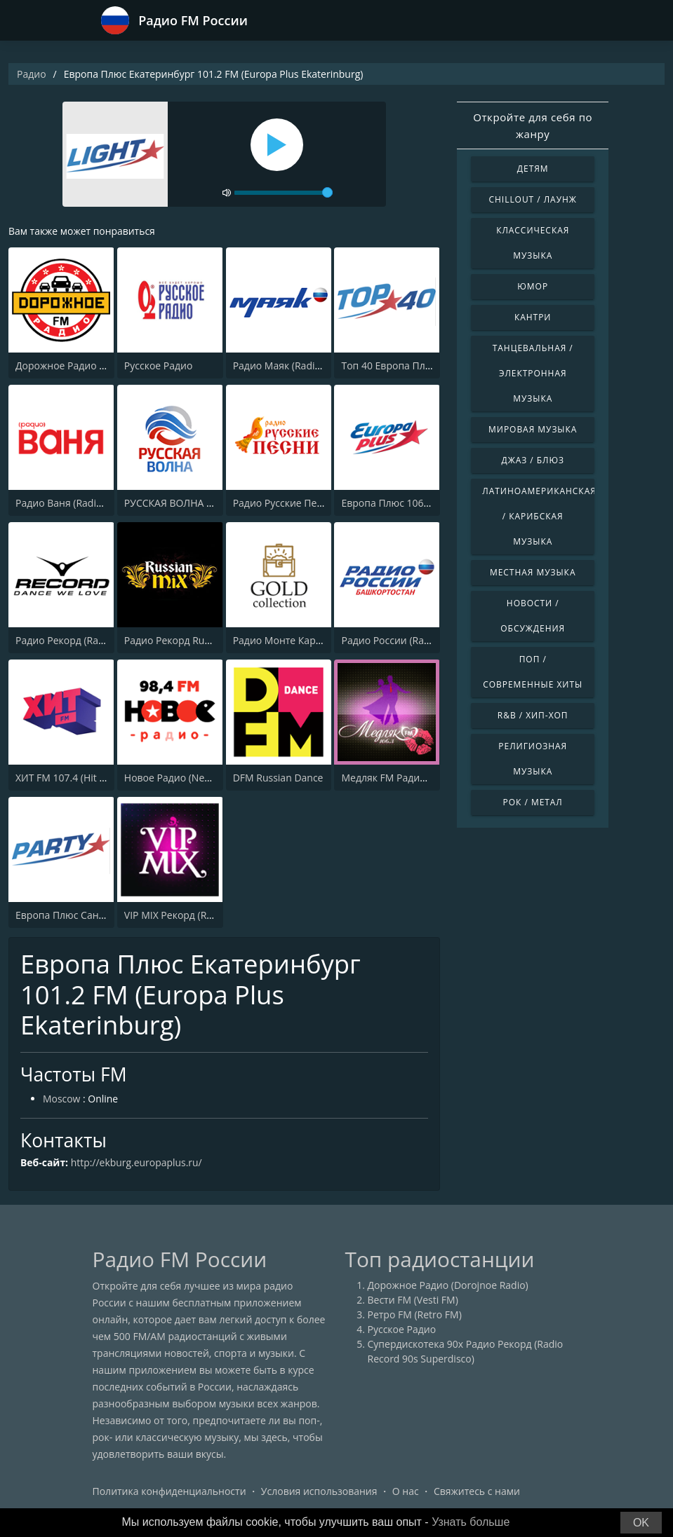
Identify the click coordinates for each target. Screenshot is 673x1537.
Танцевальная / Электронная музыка (533, 373)
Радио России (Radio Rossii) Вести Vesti (432, 640)
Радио (31, 74)
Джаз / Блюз (532, 460)
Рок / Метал (533, 802)
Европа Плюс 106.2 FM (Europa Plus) (426, 503)
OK (641, 1523)
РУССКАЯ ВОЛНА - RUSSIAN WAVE (202, 503)
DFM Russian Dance (278, 777)
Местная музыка (533, 572)
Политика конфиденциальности (169, 1491)
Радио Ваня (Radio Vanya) (75, 503)
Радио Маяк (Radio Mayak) (295, 365)
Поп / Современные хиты (532, 671)
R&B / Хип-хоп (533, 715)
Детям (533, 169)
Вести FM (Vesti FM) (413, 1299)
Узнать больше (470, 1522)
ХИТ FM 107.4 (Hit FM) (65, 777)
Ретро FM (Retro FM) (415, 1314)
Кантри (532, 317)
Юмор (532, 286)
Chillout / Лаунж (533, 199)
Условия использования (319, 1491)
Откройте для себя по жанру (532, 125)
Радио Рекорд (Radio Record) (82, 640)
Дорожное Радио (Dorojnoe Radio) (95, 365)
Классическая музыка (532, 242)
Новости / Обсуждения (532, 615)
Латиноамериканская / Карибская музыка (538, 516)
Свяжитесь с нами (477, 1491)
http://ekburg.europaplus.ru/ (137, 1163)
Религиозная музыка (532, 758)
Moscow (62, 1099)
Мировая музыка (532, 429)
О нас (405, 1491)
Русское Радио (158, 365)
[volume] (283, 193)
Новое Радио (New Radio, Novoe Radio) (215, 777)
